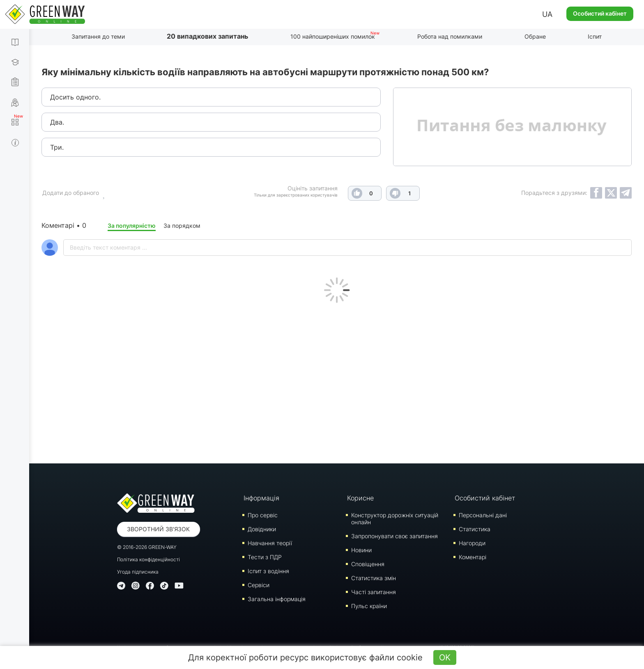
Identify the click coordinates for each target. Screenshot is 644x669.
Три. (57, 147)
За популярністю (132, 225)
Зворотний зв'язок (158, 528)
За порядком (181, 225)
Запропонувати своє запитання (394, 535)
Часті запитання (373, 591)
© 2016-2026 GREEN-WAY (147, 547)
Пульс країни (369, 605)
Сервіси (258, 584)
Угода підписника (138, 572)
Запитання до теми (98, 36)
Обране (535, 36)
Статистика (474, 528)
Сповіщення (367, 563)
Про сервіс (263, 515)
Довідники (262, 528)
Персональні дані (483, 515)
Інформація (261, 498)
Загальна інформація (277, 598)
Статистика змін (373, 577)
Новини (361, 549)
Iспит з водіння (268, 570)
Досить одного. (75, 97)
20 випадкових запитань (207, 36)
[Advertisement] (336, 381)
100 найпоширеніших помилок (332, 36)
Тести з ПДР (265, 556)
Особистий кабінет (600, 13)
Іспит (595, 36)
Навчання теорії (270, 542)
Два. (57, 122)
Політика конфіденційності (148, 559)
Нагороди (472, 542)
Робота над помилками (449, 36)
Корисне (360, 498)
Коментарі (472, 556)
